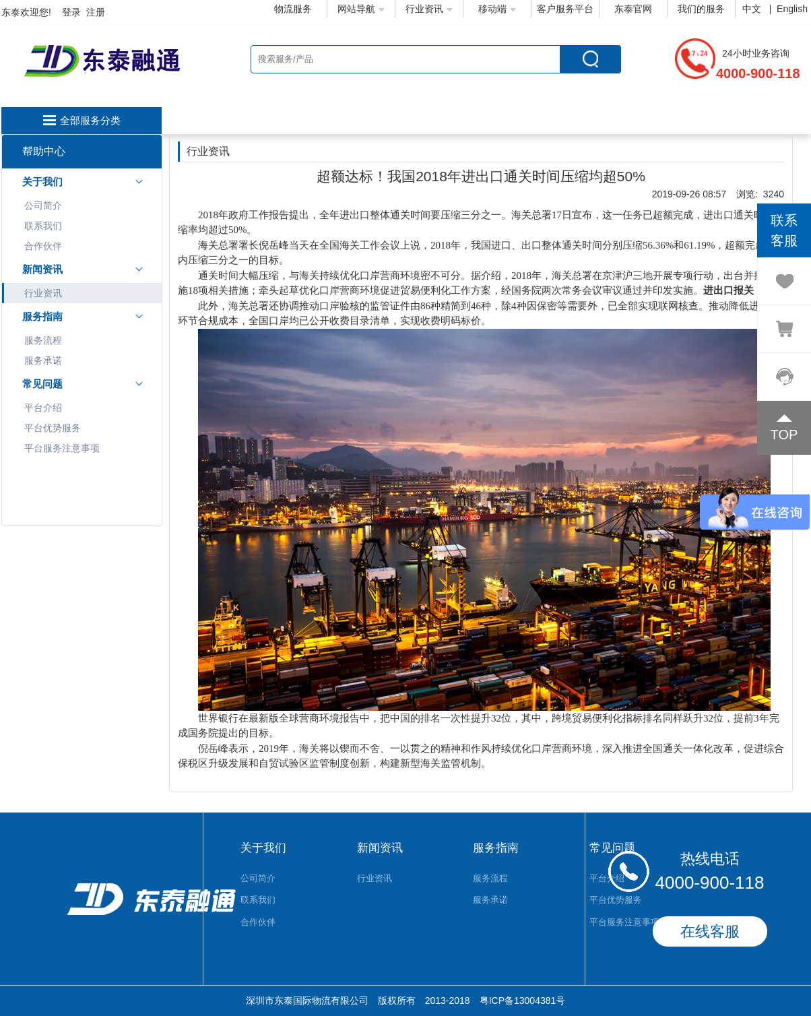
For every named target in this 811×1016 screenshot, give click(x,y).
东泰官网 (633, 8)
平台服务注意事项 (62, 448)
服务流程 (43, 340)
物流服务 (293, 8)
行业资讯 (429, 8)
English (792, 8)
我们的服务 (701, 8)
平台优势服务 (52, 427)
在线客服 (710, 931)
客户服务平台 (565, 8)
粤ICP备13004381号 (523, 1000)
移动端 (497, 8)
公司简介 (43, 205)
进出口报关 (728, 290)
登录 (71, 12)
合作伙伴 (43, 246)
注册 (95, 12)
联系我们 (43, 225)
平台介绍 (43, 407)
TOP (784, 434)
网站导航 (361, 8)
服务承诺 (43, 360)
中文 (753, 8)
